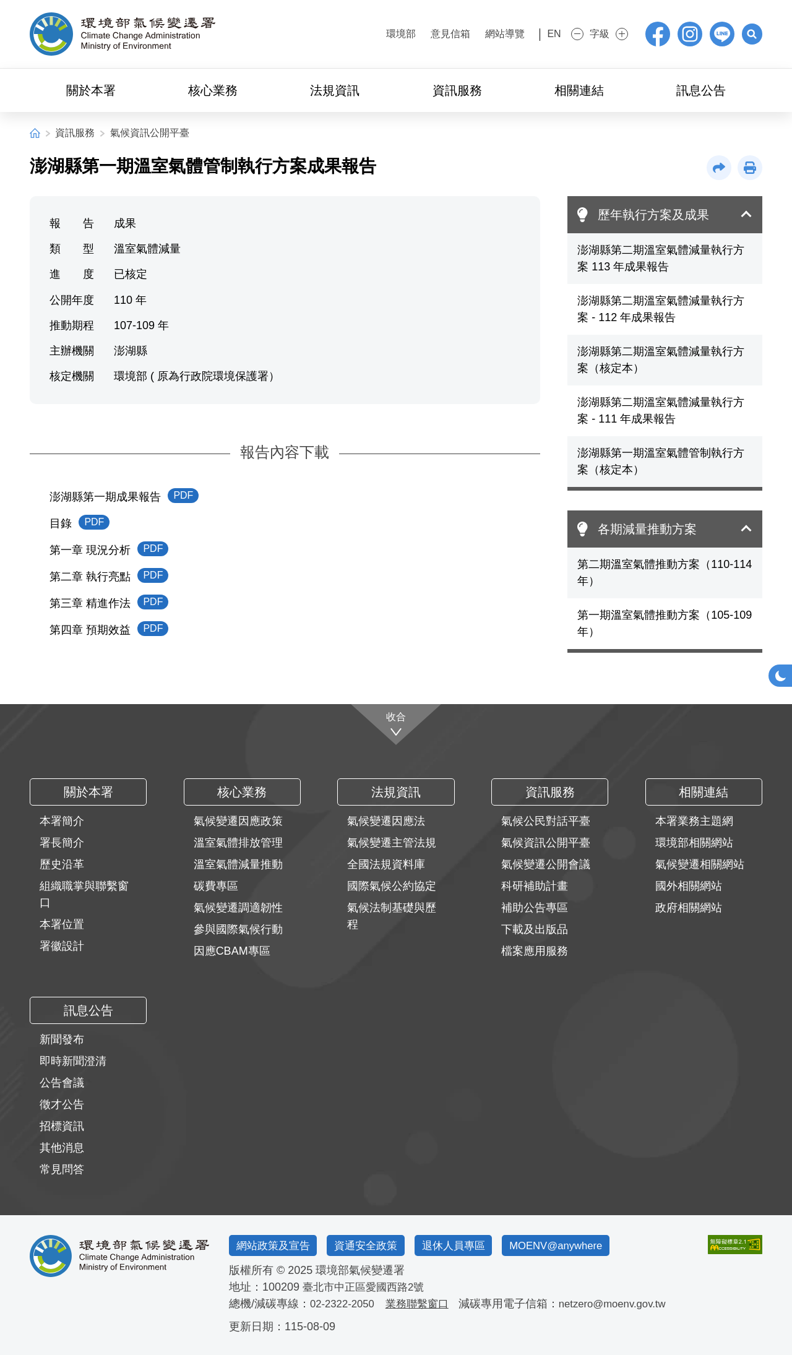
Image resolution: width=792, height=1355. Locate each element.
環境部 (382, 33)
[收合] (396, 722)
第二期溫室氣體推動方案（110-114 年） (664, 572)
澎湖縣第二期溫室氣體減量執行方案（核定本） (660, 359)
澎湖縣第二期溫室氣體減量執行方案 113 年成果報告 (660, 258)
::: (348, 32)
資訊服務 (75, 132)
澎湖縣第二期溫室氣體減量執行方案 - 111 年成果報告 (660, 410)
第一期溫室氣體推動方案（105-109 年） (664, 623)
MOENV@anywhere (590, 1245)
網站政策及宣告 (278, 1245)
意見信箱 (432, 33)
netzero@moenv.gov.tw (625, 1303)
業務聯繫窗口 (423, 1303)
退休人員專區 (476, 1245)
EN (542, 33)
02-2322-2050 (344, 1303)
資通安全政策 (379, 1245)
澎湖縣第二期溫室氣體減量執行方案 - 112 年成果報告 (660, 309)
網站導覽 (486, 33)
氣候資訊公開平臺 (149, 132)
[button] (750, 34)
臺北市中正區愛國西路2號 (367, 1287)
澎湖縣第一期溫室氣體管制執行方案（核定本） (660, 461)
